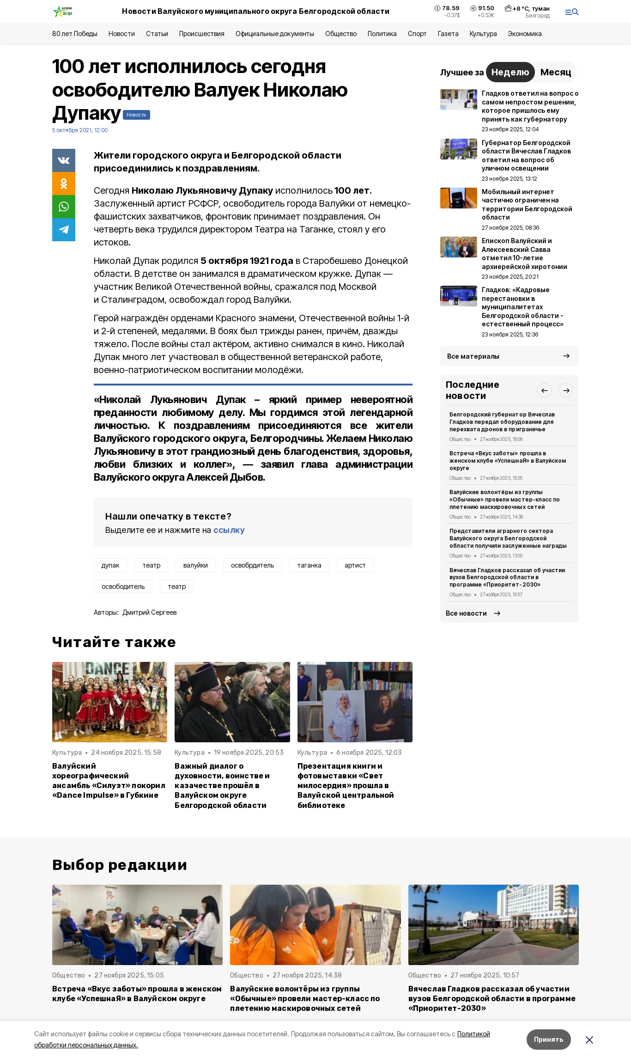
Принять (549, 1039)
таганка (309, 565)
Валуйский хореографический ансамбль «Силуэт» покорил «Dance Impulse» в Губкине (108, 781)
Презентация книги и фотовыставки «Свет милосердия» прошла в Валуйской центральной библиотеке (345, 785)
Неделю (510, 72)
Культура (483, 33)
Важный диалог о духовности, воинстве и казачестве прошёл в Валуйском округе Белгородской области (222, 785)
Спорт (417, 33)
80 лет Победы (74, 33)
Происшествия (201, 33)
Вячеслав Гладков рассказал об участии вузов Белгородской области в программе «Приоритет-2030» (507, 577)
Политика (382, 33)
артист (355, 565)
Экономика (525, 33)
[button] (544, 390)
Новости (121, 33)
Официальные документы (275, 33)
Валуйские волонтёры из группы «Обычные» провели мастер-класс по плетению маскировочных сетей (504, 499)
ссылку (229, 530)
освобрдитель (252, 565)
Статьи (157, 33)
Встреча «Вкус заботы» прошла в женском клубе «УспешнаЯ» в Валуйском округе (507, 460)
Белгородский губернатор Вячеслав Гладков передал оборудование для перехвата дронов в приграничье (502, 422)
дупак (110, 565)
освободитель (123, 586)
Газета (448, 33)
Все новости (466, 613)
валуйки (195, 565)
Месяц (555, 72)
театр (151, 565)
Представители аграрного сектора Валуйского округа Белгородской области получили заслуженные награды (508, 538)
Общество (341, 33)
